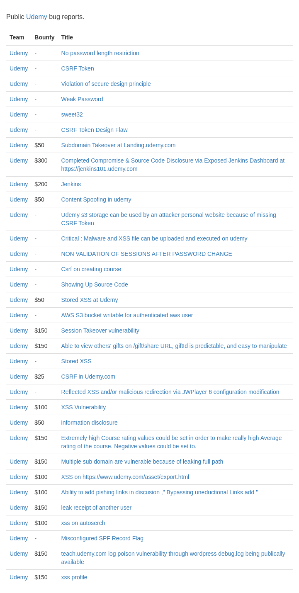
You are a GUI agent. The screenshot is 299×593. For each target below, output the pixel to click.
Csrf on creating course (91, 269)
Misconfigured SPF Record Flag (102, 538)
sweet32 (72, 114)
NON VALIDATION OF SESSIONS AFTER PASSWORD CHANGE (146, 253)
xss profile (74, 577)
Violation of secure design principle (106, 83)
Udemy (36, 16)
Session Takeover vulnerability (100, 330)
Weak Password (82, 99)
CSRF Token (77, 68)
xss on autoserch (83, 523)
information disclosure (89, 422)
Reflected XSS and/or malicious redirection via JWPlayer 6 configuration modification (170, 392)
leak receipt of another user (96, 507)
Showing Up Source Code (94, 284)
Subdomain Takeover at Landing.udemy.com (118, 145)
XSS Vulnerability (83, 407)
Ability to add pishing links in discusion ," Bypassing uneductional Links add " (159, 492)
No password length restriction (100, 53)
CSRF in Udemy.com (88, 376)
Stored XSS (76, 361)
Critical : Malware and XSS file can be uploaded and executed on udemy (154, 238)
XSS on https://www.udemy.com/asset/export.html (125, 477)
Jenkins (71, 184)
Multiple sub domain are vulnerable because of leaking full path (142, 461)
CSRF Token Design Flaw (94, 129)
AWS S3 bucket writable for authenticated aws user (127, 315)
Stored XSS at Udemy (89, 299)
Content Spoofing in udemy (96, 199)
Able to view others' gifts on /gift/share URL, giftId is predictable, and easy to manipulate (174, 346)
